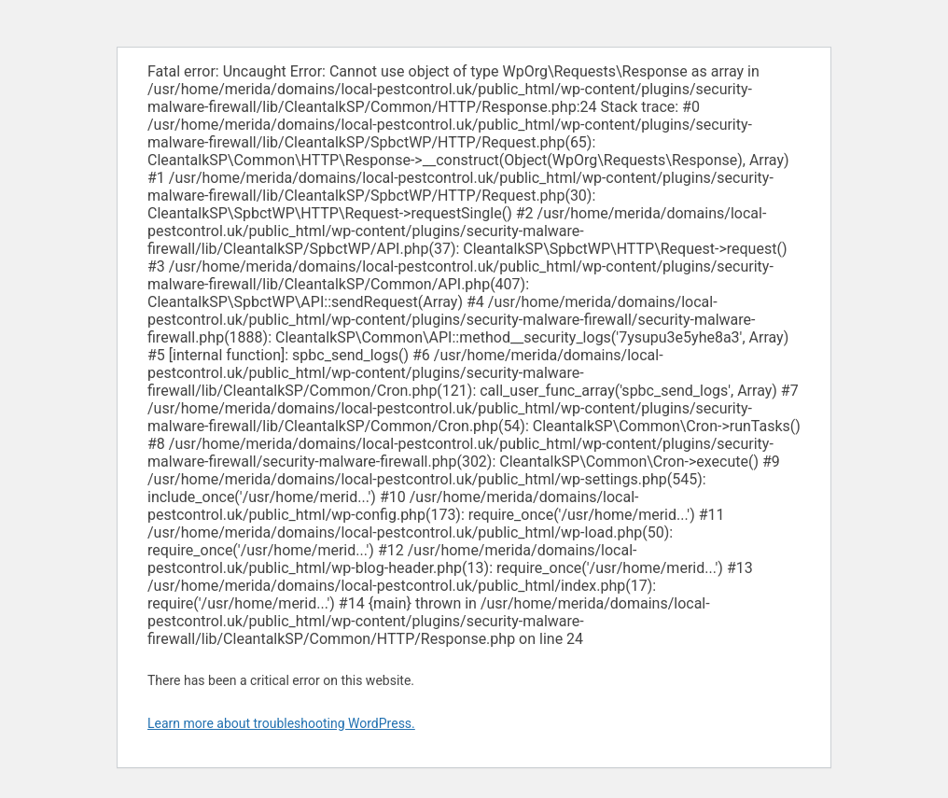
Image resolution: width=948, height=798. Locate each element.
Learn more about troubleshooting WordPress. (281, 723)
